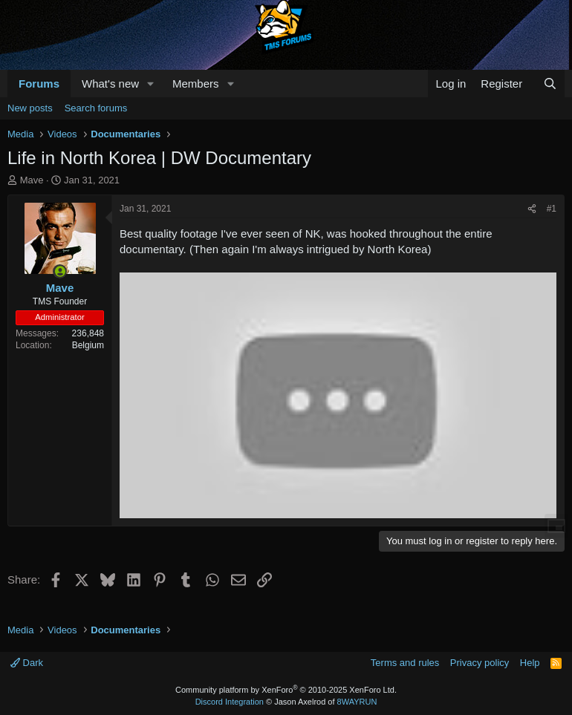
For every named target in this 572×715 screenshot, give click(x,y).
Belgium (88, 345)
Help (530, 662)
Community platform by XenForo (286, 689)
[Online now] (60, 271)
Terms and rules (405, 662)
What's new (110, 83)
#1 (551, 208)
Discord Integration (229, 701)
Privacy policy (479, 662)
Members (195, 83)
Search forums (96, 108)
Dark (26, 662)
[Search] (550, 83)
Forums (39, 83)
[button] (150, 83)
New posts (30, 108)
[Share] (532, 209)
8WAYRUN (357, 701)
